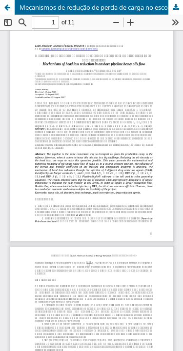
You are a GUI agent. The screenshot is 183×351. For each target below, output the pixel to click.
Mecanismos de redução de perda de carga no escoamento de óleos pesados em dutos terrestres (101, 7)
